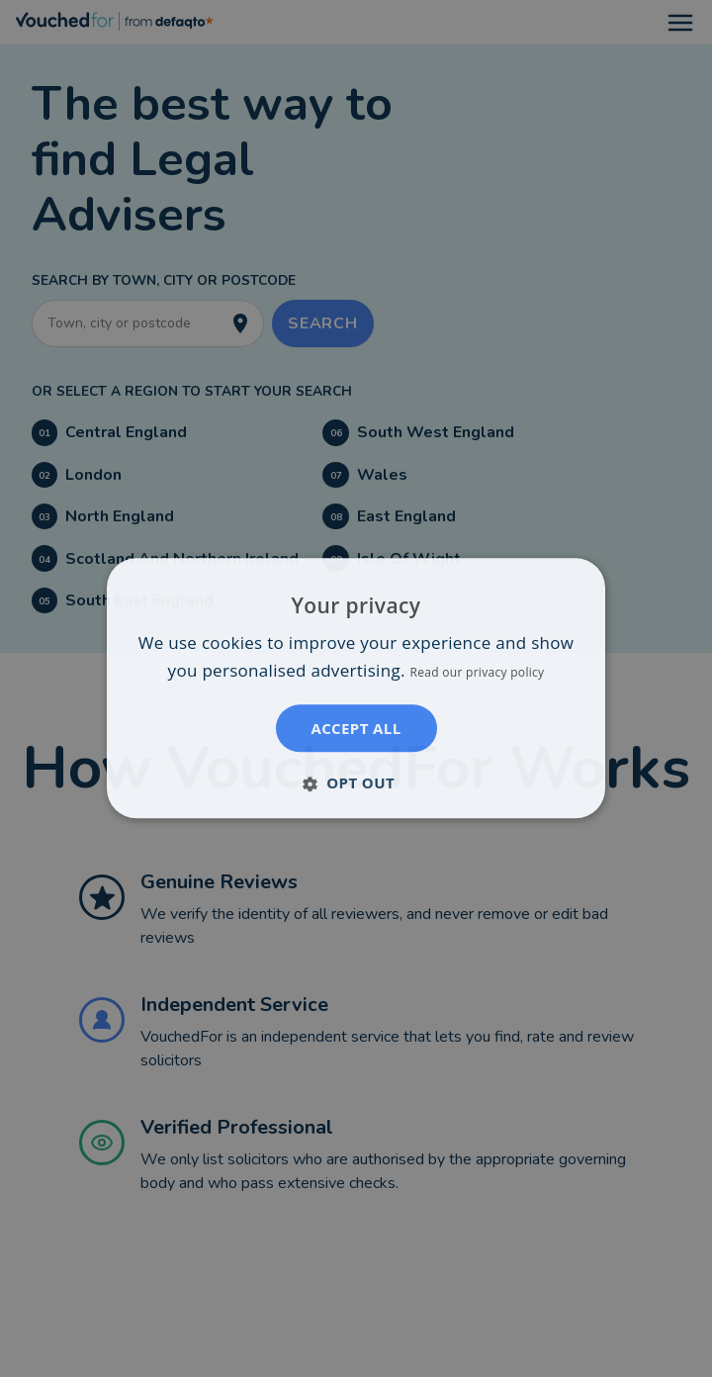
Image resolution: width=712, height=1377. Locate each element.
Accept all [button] (355, 729)
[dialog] (356, 688)
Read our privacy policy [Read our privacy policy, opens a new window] (476, 673)
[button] (356, 783)
